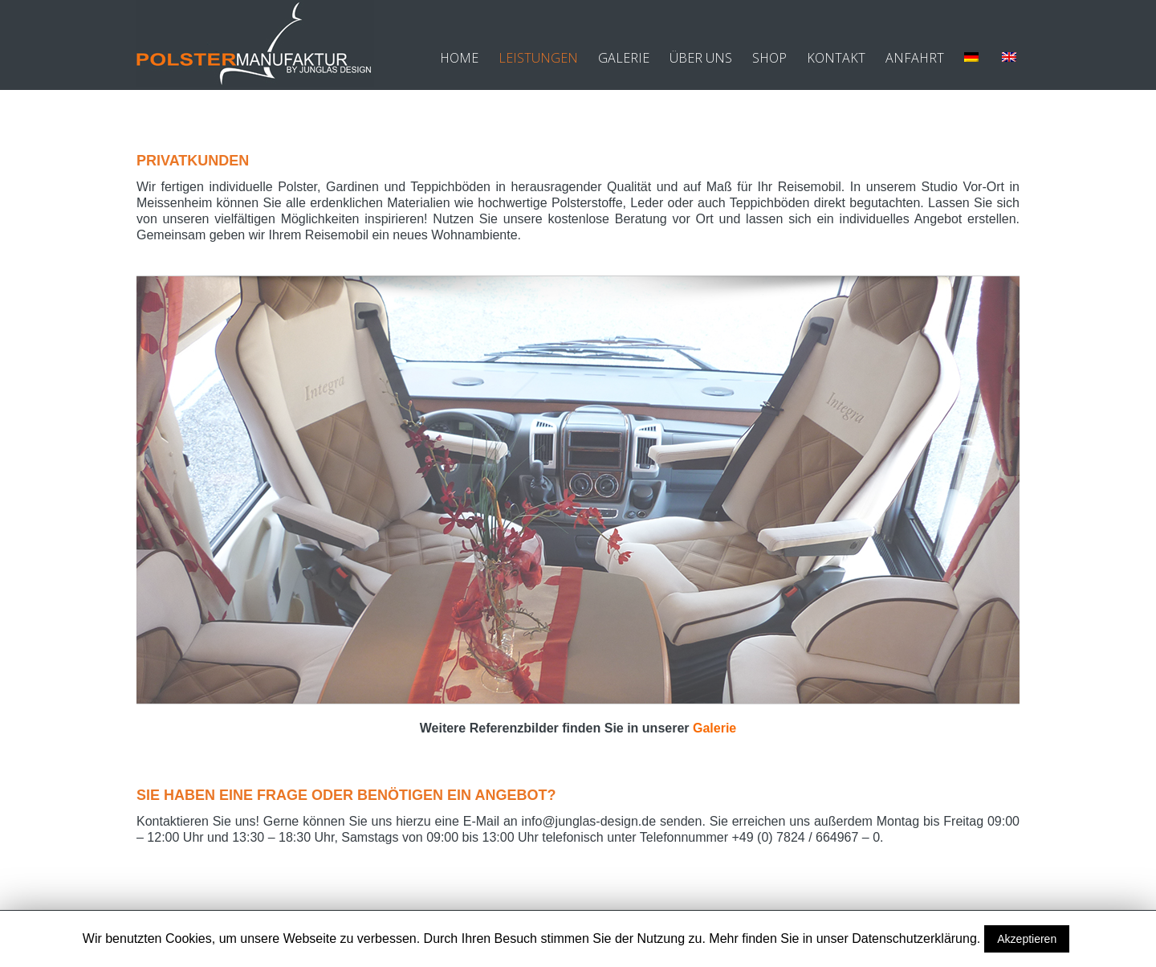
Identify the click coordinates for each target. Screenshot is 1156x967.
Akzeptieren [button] (1026, 938)
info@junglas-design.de (589, 821)
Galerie (714, 728)
